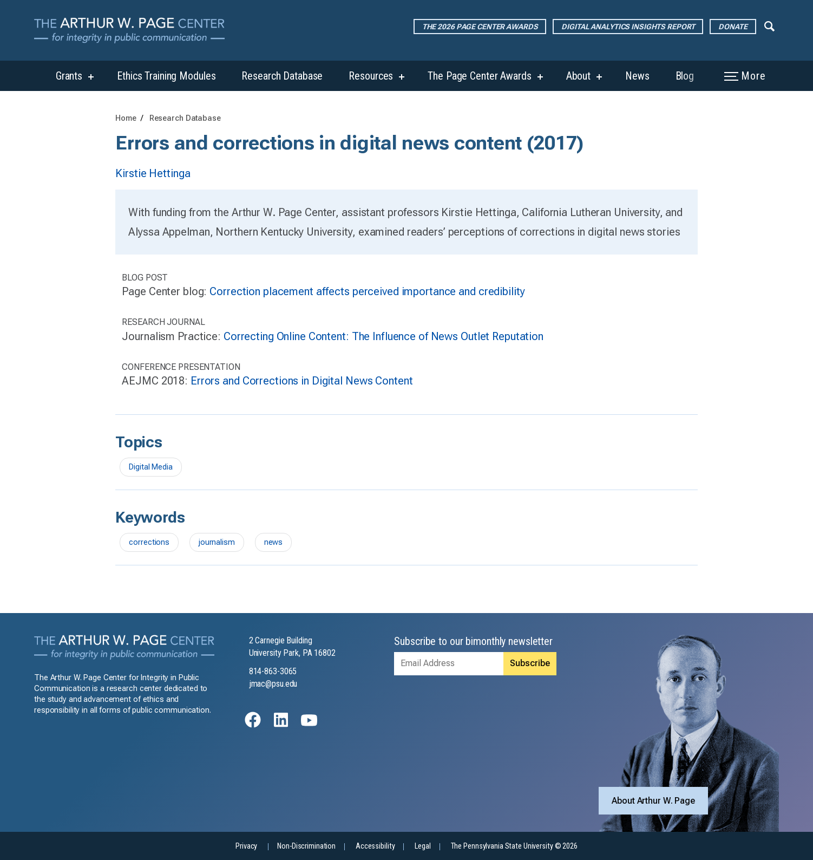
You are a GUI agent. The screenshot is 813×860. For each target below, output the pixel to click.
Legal (422, 846)
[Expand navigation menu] (769, 25)
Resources (371, 75)
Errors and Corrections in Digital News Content (301, 380)
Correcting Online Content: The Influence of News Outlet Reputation (383, 336)
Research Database (282, 75)
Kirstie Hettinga (152, 173)
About (578, 75)
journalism (217, 542)
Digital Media (150, 467)
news (273, 542)
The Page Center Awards (479, 75)
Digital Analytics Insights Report (627, 26)
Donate (732, 26)
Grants (69, 75)
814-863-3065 (273, 671)
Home (125, 118)
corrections (149, 542)
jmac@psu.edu (273, 684)
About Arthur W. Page (653, 801)
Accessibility (375, 846)
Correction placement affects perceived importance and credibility (366, 291)
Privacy (246, 846)
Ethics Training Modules (166, 75)
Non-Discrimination (306, 846)
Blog (685, 75)
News (637, 75)
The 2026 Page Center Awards (480, 26)
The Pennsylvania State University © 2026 (514, 846)
